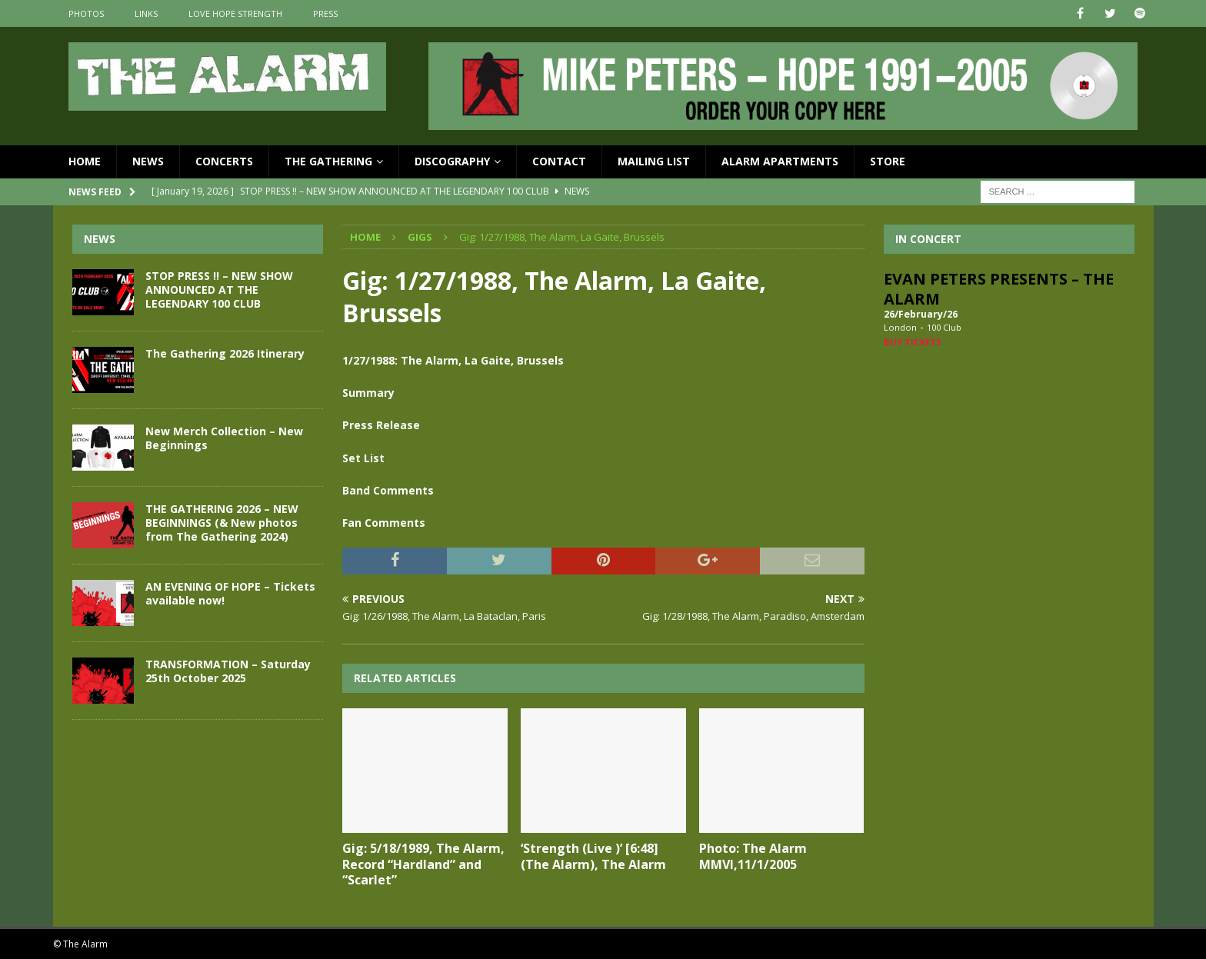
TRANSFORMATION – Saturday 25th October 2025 (228, 671)
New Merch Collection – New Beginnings (224, 438)
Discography (452, 161)
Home (84, 161)
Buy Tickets (912, 342)
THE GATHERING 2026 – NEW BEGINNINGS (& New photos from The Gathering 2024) (221, 522)
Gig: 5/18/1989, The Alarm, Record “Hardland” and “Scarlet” (423, 864)
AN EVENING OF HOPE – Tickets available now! (230, 593)
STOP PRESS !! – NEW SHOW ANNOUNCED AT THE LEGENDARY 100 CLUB (219, 289)
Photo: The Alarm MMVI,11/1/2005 (753, 856)
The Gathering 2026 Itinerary (225, 353)
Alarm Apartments (779, 161)
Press (325, 13)
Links (146, 13)
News (148, 161)
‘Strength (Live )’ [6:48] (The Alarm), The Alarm (593, 856)
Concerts (224, 161)
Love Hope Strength (235, 13)
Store (887, 161)
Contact (559, 161)
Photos (86, 13)
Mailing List (654, 161)
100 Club (944, 327)
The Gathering (328, 161)
